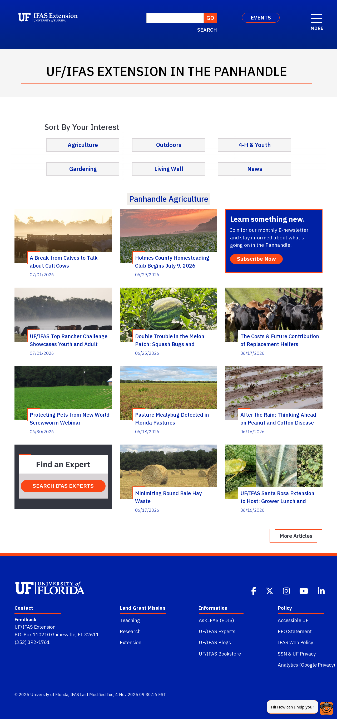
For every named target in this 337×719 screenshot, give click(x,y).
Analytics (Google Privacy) (306, 665)
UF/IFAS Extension (35, 627)
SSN (282, 654)
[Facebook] (254, 590)
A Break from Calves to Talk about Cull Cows (64, 261)
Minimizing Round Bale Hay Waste (168, 497)
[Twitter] (270, 590)
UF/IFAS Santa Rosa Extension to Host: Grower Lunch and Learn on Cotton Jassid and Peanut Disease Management (277, 497)
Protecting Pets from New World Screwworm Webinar (70, 418)
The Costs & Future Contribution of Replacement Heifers (279, 340)
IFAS (74, 694)
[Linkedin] (322, 590)
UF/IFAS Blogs (215, 642)
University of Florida (49, 694)
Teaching (130, 620)
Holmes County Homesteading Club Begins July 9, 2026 (172, 261)
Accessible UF (293, 620)
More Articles (296, 535)
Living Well (168, 169)
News (254, 169)
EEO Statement (295, 631)
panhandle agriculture (168, 199)
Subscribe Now (256, 258)
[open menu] (316, 16)
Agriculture (83, 145)
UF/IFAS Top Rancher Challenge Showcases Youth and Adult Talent (68, 340)
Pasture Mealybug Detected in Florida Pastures (172, 418)
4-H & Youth (255, 145)
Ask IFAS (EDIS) (216, 620)
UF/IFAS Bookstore (220, 654)
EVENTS (261, 17)
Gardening (83, 169)
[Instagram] (287, 590)
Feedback (25, 619)
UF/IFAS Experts (217, 631)
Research (130, 631)
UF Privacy (304, 654)
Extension (130, 642)
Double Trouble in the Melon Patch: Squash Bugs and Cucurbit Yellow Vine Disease (170, 340)
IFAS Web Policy (295, 642)
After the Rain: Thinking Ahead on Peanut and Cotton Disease (278, 418)
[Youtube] (304, 590)
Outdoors (168, 145)
